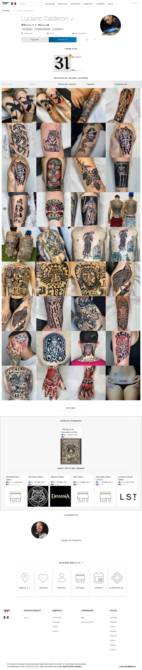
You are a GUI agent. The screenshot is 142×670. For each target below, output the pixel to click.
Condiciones (56, 618)
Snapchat (113, 636)
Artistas (63, 4)
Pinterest (113, 632)
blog (110, 4)
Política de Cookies (72, 667)
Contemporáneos (42, 29)
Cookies (55, 627)
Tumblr (112, 627)
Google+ (113, 645)
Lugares (100, 4)
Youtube (113, 650)
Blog (82, 618)
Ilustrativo (58, 29)
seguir (34, 40)
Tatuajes (50, 4)
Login (26, 618)
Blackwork (27, 29)
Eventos (88, 4)
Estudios (76, 4)
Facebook (113, 623)
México (42, 25)
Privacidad (56, 623)
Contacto (63, 40)
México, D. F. (30, 25)
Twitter (112, 641)
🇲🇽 (48, 25)
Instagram (113, 618)
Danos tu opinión (87, 623)
